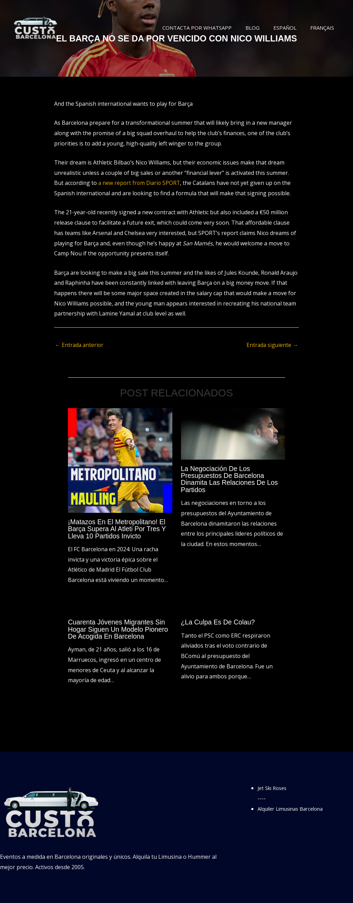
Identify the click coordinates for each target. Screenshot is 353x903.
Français (324, 27)
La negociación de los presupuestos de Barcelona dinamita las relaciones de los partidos (231, 479)
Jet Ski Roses (274, 787)
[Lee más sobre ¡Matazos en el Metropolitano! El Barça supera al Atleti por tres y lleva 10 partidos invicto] (120, 460)
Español (290, 27)
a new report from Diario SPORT (140, 183)
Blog (261, 27)
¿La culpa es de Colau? (219, 622)
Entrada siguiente (271, 345)
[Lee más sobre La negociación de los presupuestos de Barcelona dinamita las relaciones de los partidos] (233, 434)
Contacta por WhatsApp (209, 27)
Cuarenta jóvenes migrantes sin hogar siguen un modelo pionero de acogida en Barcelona (119, 629)
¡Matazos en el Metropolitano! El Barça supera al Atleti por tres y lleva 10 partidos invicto (118, 529)
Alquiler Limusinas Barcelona (295, 808)
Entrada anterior (80, 345)
